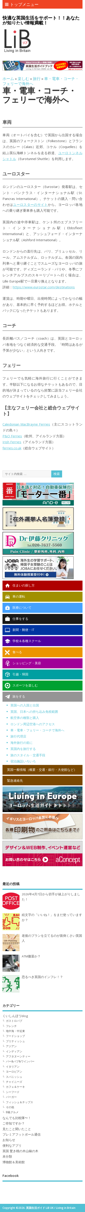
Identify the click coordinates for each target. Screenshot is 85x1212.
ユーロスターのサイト (30, 204)
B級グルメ (12, 1112)
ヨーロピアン (14, 1071)
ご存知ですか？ (13, 1123)
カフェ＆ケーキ (15, 1087)
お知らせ (8, 1140)
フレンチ (11, 1026)
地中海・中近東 (15, 1031)
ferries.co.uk (11, 448)
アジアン (11, 1046)
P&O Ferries (12, 436)
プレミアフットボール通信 (21, 1134)
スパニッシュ (14, 1077)
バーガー (11, 1097)
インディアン (14, 1051)
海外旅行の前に (21, 742)
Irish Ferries (11, 442)
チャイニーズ (14, 1082)
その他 (10, 1107)
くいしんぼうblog (15, 1016)
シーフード (12, 1092)
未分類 (7, 1156)
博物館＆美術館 (13, 1162)
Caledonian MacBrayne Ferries (26, 424)
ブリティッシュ (15, 1041)
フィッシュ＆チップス (19, 1102)
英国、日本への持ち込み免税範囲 (34, 711)
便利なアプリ (12, 1146)
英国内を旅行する (23, 749)
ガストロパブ (14, 1021)
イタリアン (12, 1066)
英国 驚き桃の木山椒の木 (20, 1151)
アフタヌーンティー (18, 1056)
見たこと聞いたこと (16, 1129)
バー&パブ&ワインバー (20, 1061)
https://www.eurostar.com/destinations (44, 287)
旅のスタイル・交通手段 (27, 755)
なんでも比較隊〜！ (16, 1118)
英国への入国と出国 (24, 705)
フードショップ (15, 1036)
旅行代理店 (18, 736)
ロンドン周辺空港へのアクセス (32, 724)
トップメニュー (22, 4)
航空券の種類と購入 (24, 718)
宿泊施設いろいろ (23, 761)
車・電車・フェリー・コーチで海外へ (37, 730)
